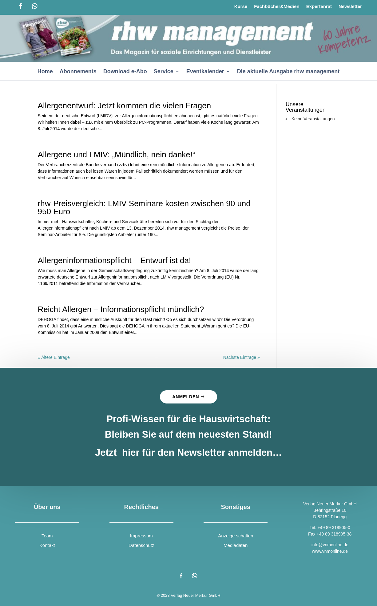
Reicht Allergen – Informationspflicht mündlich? (121, 309)
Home (45, 71)
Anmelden (185, 396)
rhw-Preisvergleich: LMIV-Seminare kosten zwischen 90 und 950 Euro (144, 207)
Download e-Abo (125, 71)
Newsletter (350, 6)
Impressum (141, 535)
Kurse (241, 6)
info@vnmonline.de (330, 544)
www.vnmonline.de (330, 551)
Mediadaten (236, 545)
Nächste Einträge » (241, 357)
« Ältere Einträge (54, 357)
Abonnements (78, 71)
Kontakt (47, 545)
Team (47, 535)
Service (163, 71)
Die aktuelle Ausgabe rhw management (288, 71)
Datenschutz (141, 545)
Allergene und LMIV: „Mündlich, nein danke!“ (116, 154)
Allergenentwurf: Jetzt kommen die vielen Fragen (124, 105)
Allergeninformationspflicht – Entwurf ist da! (114, 260)
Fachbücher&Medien (277, 6)
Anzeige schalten (235, 535)
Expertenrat (319, 6)
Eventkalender (205, 71)
